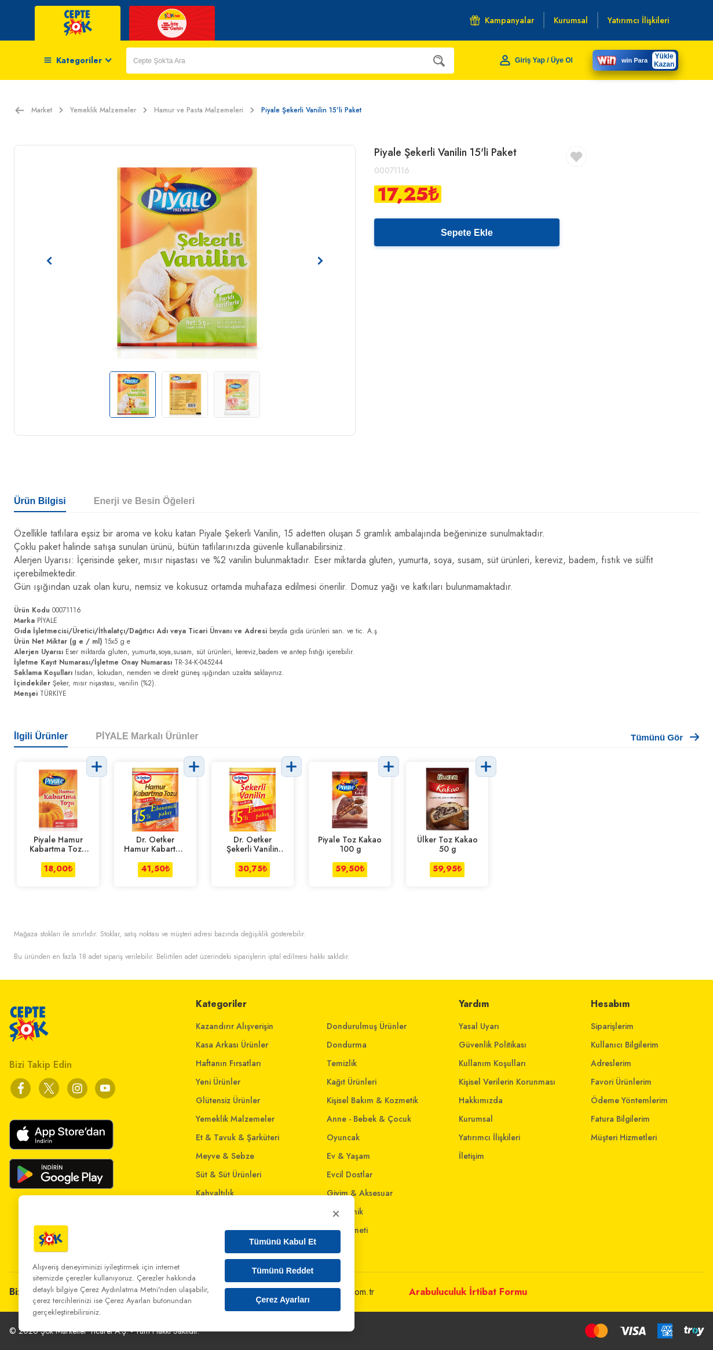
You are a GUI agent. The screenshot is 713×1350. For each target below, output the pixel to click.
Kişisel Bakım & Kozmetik (372, 1100)
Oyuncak (343, 1137)
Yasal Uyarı (479, 1026)
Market (47, 110)
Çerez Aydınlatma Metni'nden (128, 1289)
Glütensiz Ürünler (228, 1100)
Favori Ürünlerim (621, 1082)
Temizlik (342, 1063)
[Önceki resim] (49, 260)
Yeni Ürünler (218, 1082)
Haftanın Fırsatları (228, 1063)
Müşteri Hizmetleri (624, 1137)
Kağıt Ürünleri (351, 1082)
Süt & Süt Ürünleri (228, 1174)
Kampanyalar (502, 20)
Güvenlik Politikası (492, 1044)
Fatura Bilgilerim (620, 1119)
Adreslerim (611, 1063)
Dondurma (347, 1044)
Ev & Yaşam (348, 1156)
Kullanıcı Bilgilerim (625, 1044)
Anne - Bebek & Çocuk (369, 1119)
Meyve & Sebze (225, 1156)
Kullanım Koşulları (492, 1063)
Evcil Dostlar (349, 1174)
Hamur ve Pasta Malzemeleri (204, 110)
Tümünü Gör (665, 737)
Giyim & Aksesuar (360, 1193)
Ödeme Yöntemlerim (629, 1100)
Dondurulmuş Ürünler (367, 1026)
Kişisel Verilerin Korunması (507, 1082)
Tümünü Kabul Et (282, 1241)
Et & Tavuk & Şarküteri (237, 1137)
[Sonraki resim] (320, 260)
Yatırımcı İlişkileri (489, 1137)
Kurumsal (476, 1119)
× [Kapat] (336, 1213)
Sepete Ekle (467, 233)
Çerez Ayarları (282, 1299)
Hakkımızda (481, 1100)
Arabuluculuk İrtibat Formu (468, 1291)
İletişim (471, 1156)
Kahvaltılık (215, 1193)
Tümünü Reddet (283, 1270)
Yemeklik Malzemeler (108, 110)
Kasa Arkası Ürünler (232, 1044)
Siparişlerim (612, 1026)
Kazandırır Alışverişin (234, 1026)
